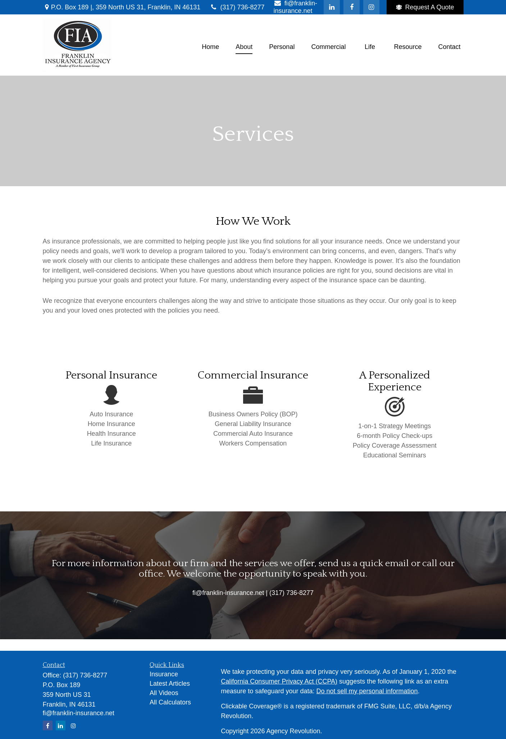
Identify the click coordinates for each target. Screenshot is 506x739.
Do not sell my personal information (367, 691)
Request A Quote (425, 7)
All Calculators (170, 702)
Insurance (164, 674)
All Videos (164, 693)
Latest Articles (170, 683)
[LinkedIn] (332, 7)
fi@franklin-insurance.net (78, 713)
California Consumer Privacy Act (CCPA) (279, 681)
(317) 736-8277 (236, 7)
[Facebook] (351, 7)
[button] (210, 47)
